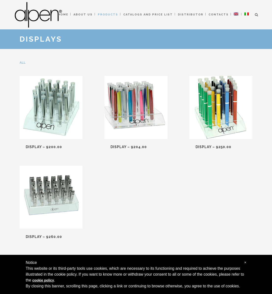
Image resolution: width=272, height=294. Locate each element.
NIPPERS (94, 230)
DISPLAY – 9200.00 (44, 147)
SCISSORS (95, 223)
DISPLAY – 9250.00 (162, 147)
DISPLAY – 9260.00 (222, 147)
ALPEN (165, 232)
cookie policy (43, 280)
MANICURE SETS (101, 238)
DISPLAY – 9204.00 (103, 147)
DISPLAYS (95, 254)
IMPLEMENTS (98, 246)
